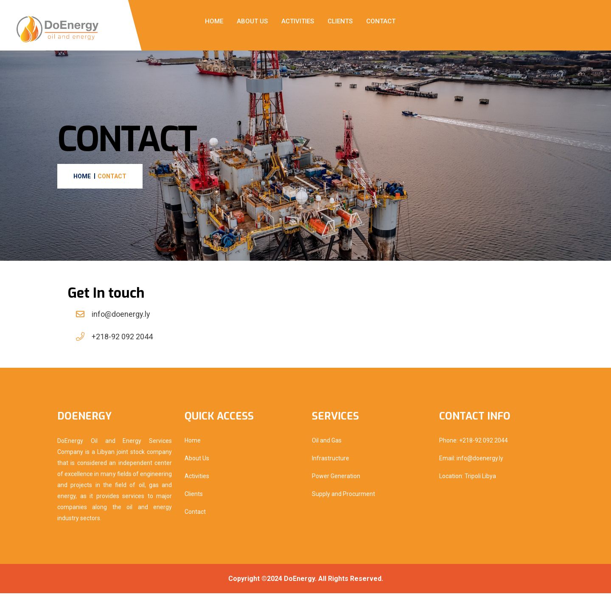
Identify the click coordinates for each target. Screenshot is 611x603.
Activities (297, 21)
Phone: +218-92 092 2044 (473, 450)
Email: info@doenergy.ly (471, 468)
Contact (380, 21)
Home (214, 21)
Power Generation (336, 485)
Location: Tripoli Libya (467, 485)
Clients (340, 21)
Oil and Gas (327, 450)
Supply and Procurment (343, 503)
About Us (252, 21)
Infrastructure (330, 468)
